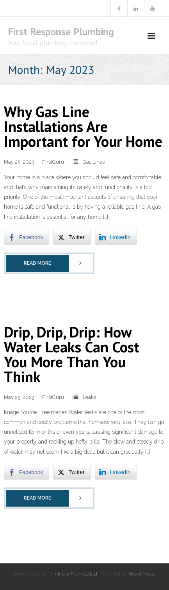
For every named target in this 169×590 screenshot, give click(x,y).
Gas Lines (94, 162)
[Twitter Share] (72, 237)
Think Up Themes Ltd (72, 574)
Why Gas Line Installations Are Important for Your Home (83, 126)
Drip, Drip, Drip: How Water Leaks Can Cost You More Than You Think (71, 354)
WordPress (141, 574)
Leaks (89, 397)
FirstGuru (53, 162)
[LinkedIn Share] (116, 237)
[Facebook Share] (26, 237)
